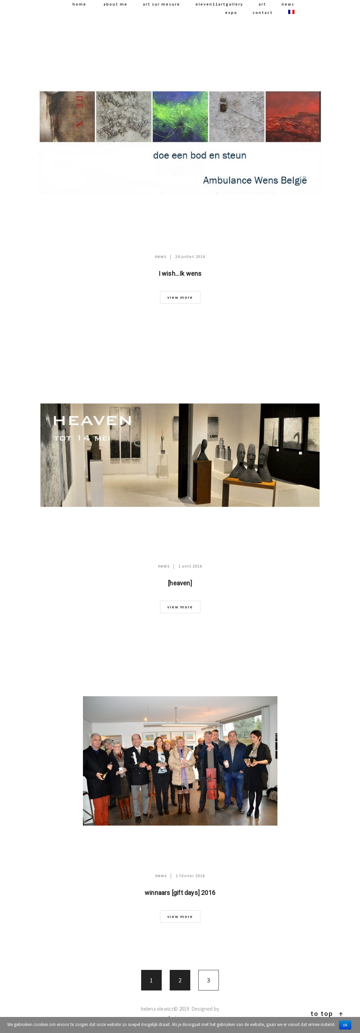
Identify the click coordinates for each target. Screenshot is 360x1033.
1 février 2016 (190, 875)
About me (116, 4)
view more (180, 297)
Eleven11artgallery (219, 4)
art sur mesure (161, 4)
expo (231, 12)
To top (327, 1013)
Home (79, 4)
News (288, 4)
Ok (345, 1025)
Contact (263, 12)
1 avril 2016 (190, 566)
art (262, 4)
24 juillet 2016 (190, 256)
